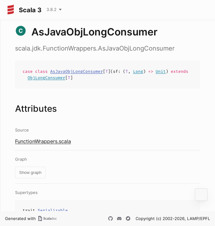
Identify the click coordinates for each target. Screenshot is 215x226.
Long (138, 71)
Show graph (30, 172)
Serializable (53, 210)
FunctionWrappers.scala (43, 141)
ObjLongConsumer (46, 77)
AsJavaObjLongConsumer (76, 71)
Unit (161, 71)
